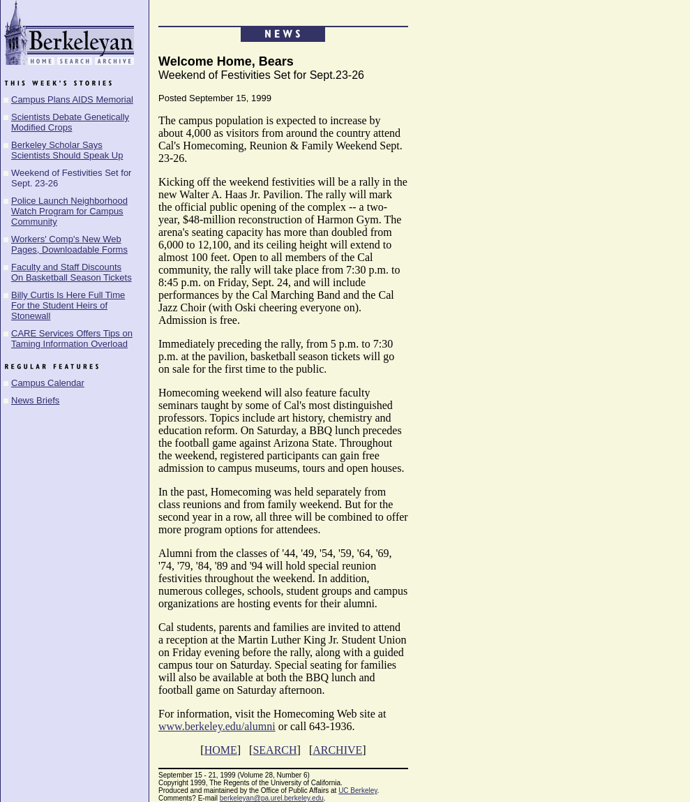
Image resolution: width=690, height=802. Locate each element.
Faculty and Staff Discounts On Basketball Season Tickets (71, 272)
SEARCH (275, 750)
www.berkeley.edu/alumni (217, 726)
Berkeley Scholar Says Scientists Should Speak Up (67, 150)
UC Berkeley (357, 790)
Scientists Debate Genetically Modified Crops (70, 122)
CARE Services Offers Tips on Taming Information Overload (72, 338)
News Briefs (35, 400)
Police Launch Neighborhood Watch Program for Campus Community (69, 211)
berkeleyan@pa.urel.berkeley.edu (272, 798)
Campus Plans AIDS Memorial (72, 99)
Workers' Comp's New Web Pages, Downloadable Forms (69, 244)
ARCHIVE (337, 750)
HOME (220, 750)
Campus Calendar (47, 383)
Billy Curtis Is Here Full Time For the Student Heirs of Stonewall (68, 305)
